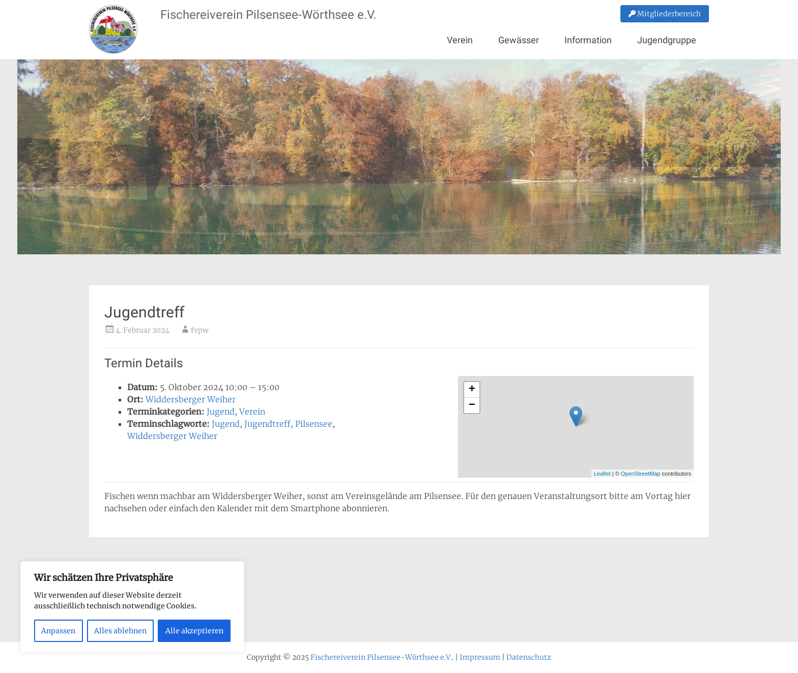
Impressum (480, 657)
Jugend (221, 411)
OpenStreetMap (641, 474)
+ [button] (472, 389)
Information (588, 40)
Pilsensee (313, 424)
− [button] (472, 405)
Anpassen (58, 630)
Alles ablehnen (120, 630)
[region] (132, 607)
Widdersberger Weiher (191, 399)
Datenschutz (528, 657)
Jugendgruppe (666, 40)
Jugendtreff (267, 424)
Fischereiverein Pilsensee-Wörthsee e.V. (268, 15)
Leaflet (602, 474)
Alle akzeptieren (194, 630)
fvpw (200, 330)
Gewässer (518, 40)
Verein (460, 40)
